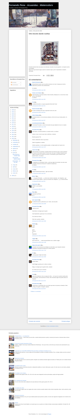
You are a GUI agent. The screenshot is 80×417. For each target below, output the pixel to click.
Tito (33, 102)
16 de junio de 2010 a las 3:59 (38, 90)
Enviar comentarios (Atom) (52, 326)
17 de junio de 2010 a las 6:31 (38, 181)
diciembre (15, 140)
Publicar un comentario (36, 291)
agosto (14, 148)
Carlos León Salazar (37, 92)
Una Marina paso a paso (20, 365)
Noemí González (36, 108)
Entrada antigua (66, 321)
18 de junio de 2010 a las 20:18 (39, 235)
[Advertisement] (46, 38)
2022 (13, 116)
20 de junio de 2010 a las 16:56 (39, 256)
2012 (13, 134)
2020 (13, 120)
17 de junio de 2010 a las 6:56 (38, 189)
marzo (14, 169)
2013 (13, 132)
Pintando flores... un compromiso (22, 336)
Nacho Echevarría (36, 82)
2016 (13, 126)
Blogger (49, 414)
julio (14, 150)
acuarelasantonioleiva (37, 123)
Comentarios (14, 84)
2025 (13, 109)
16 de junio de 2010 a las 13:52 (39, 126)
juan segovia (35, 199)
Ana (33, 274)
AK (33, 253)
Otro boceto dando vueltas (16, 158)
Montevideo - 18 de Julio (16, 161)
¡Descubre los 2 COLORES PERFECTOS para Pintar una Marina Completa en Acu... (33, 350)
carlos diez (34, 149)
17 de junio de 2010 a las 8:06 (38, 197)
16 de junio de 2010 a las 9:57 (38, 120)
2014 (13, 130)
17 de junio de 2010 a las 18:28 (39, 203)
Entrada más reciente (34, 321)
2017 (13, 124)
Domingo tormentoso (19, 395)
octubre (15, 144)
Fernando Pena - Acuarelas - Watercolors (31, 5)
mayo (14, 164)
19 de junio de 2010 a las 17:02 (39, 250)
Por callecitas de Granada (20, 380)
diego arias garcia (36, 245)
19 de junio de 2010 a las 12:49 (39, 242)
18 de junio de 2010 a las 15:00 (39, 221)
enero (14, 173)
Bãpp (33, 192)
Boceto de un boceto (19, 358)
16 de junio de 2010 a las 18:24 (39, 157)
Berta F (34, 176)
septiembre (15, 146)
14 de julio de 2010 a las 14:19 (39, 280)
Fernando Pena (35, 129)
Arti (33, 169)
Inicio (50, 321)
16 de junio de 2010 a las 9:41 (38, 112)
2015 (13, 128)
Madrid (16, 402)
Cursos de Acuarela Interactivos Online (23, 343)
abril (14, 166)
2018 (13, 122)
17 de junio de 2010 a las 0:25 (38, 166)
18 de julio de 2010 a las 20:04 (39, 288)
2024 (13, 111)
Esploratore (35, 184)
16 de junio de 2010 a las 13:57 (39, 147)
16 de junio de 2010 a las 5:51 (38, 105)
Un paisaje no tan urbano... (21, 373)
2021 (13, 118)
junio (14, 152)
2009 (13, 175)
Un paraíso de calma (19, 387)
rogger (33, 238)
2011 (13, 136)
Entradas (13, 82)
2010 (13, 138)
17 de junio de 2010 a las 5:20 (38, 173)
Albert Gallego (35, 115)
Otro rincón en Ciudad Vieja (16, 155)
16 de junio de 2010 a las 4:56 (38, 99)
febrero (15, 171)
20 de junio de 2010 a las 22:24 (39, 271)
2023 (13, 114)
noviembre (15, 142)
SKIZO (33, 223)
